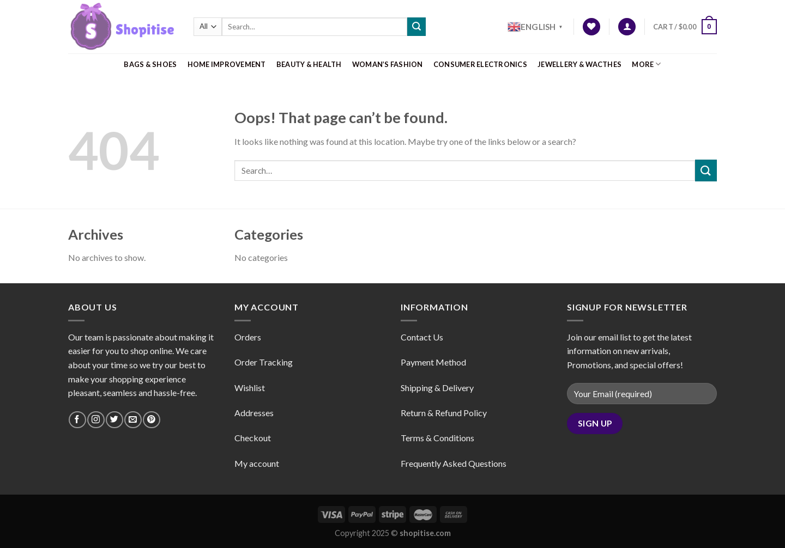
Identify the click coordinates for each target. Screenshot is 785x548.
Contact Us (422, 337)
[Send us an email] (132, 419)
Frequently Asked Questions (453, 463)
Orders (247, 337)
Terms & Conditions (437, 438)
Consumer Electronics (480, 64)
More (646, 64)
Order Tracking (263, 362)
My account (256, 463)
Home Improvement (227, 64)
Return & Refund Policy (444, 412)
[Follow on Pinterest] (151, 419)
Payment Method (433, 362)
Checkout (252, 438)
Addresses (254, 412)
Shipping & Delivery (437, 387)
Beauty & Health (309, 64)
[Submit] (416, 26)
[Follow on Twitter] (114, 419)
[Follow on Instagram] (95, 419)
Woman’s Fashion (387, 64)
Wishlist (249, 387)
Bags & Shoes (150, 64)
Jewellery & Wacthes (579, 64)
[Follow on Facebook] (77, 419)
